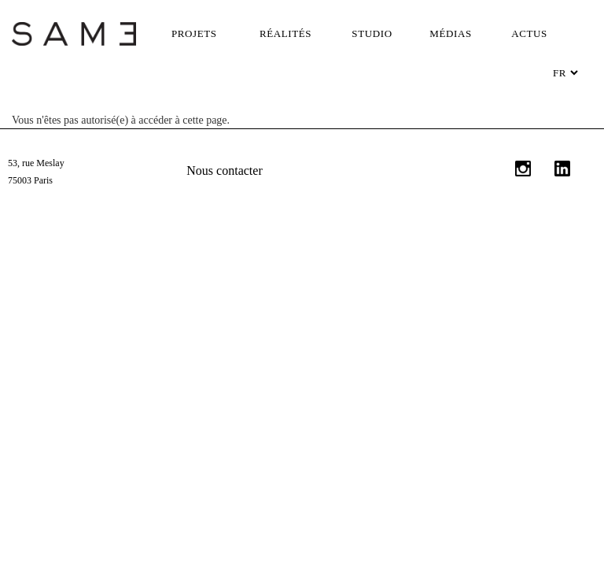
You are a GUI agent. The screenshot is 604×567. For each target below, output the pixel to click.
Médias (450, 33)
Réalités (285, 33)
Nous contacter (224, 170)
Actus (529, 33)
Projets (194, 33)
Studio (372, 33)
